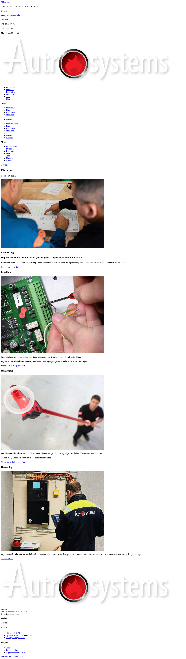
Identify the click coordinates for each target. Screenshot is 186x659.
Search (4, 611)
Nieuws (9, 99)
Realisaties (10, 92)
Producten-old (12, 124)
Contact (9, 138)
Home (3, 176)
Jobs (8, 96)
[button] (93, 103)
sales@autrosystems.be (10, 15)
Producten (10, 87)
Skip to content (7, 2)
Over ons (10, 94)
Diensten (10, 90)
